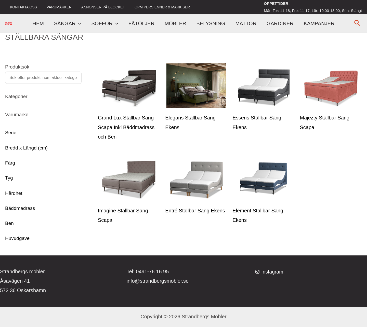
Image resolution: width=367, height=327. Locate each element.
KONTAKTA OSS (22, 7)
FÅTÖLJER (141, 23)
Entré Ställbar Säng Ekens (195, 210)
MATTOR (246, 23)
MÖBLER (175, 23)
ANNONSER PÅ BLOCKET (97, 7)
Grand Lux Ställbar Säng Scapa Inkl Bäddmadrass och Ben (126, 127)
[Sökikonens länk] (357, 23)
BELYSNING (210, 23)
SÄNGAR (67, 23)
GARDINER (280, 23)
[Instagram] (269, 271)
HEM (38, 23)
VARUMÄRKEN (55, 7)
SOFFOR (104, 23)
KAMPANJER (319, 23)
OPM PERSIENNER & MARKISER (153, 7)
